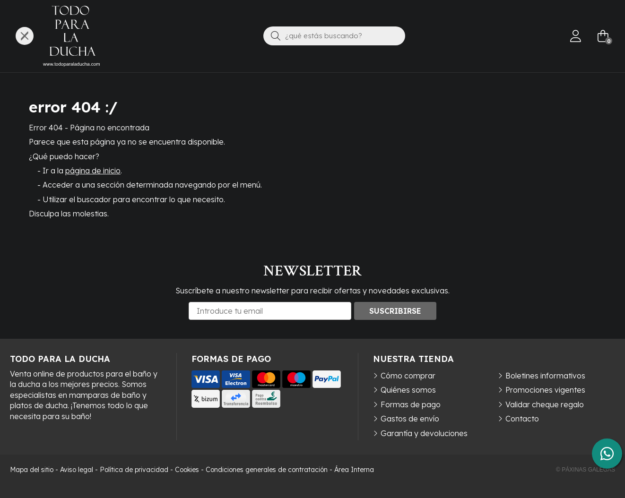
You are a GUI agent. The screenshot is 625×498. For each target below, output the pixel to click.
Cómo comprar (408, 375)
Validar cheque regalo (544, 404)
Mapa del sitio (31, 469)
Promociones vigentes (545, 390)
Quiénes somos (408, 390)
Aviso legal (76, 469)
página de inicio (93, 170)
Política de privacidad (134, 469)
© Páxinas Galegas (585, 469)
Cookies (187, 469)
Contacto (522, 418)
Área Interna (354, 469)
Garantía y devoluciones (424, 433)
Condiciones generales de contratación (267, 469)
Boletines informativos (545, 375)
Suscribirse (395, 311)
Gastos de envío (410, 418)
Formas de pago (411, 404)
